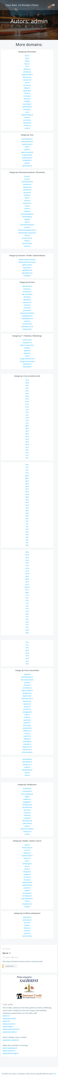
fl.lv (27, 467)
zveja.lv (27, 906)
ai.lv (27, 385)
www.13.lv (6, 1021)
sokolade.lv (27, 741)
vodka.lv (27, 767)
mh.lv (27, 555)
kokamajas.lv (27, 216)
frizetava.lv (27, 788)
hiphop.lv (27, 853)
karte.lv (27, 93)
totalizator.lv (27, 904)
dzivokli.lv (27, 192)
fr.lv (27, 470)
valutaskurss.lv (27, 326)
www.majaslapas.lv (10, 1048)
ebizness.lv (27, 302)
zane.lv (27, 128)
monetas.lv (27, 104)
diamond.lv (27, 696)
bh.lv (27, 399)
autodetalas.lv (27, 139)
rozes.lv (27, 733)
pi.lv (27, 582)
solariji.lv (27, 815)
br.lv (27, 404)
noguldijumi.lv (27, 316)
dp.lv (27, 434)
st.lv (27, 624)
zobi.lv (27, 834)
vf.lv (27, 647)
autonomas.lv (27, 144)
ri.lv (27, 603)
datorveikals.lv (27, 690)
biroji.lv (27, 176)
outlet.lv (27, 717)
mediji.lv (27, 101)
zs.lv (27, 664)
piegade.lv (27, 802)
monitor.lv (27, 709)
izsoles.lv (27, 211)
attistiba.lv (27, 72)
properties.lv (27, 238)
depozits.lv (27, 267)
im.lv (27, 513)
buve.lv (27, 179)
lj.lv (27, 540)
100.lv (27, 58)
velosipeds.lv (27, 762)
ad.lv (27, 383)
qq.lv (27, 592)
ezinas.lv (27, 305)
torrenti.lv (27, 120)
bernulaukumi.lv (27, 680)
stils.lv (27, 901)
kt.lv (27, 534)
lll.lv (27, 545)
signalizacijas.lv (27, 115)
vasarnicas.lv (27, 243)
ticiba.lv (27, 117)
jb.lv (27, 516)
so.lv (27, 622)
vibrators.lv (27, 764)
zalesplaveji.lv (27, 770)
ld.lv (27, 537)
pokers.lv (27, 888)
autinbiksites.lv (27, 677)
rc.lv (27, 595)
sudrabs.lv (27, 744)
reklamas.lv (27, 364)
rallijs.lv (27, 890)
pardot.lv (27, 722)
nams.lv (27, 227)
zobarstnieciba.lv (27, 829)
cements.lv (27, 190)
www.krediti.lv (8, 1026)
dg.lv (27, 425)
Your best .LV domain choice (22, 5)
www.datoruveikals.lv (11, 1040)
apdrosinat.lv (27, 265)
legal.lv (27, 925)
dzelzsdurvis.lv (27, 698)
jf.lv (27, 521)
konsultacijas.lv (27, 794)
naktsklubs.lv (27, 885)
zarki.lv (27, 772)
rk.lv (27, 608)
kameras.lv (27, 701)
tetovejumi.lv (27, 821)
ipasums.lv (27, 203)
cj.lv (27, 415)
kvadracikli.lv (27, 155)
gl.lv (27, 483)
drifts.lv (27, 149)
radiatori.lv (27, 731)
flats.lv (27, 198)
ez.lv (27, 452)
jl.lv (27, 526)
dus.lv (27, 82)
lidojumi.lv (27, 872)
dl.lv (27, 431)
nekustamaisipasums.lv (27, 230)
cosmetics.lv (27, 688)
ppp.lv (27, 587)
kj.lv (27, 532)
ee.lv (27, 442)
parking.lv (27, 725)
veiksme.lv (27, 123)
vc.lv (27, 645)
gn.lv (27, 486)
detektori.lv (27, 693)
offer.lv (27, 715)
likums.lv (27, 928)
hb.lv (27, 494)
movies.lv (27, 877)
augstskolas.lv (27, 74)
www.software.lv (9, 1051)
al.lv (27, 388)
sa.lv (27, 614)
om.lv (27, 573)
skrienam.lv (27, 893)
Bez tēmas (6, 949)
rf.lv (27, 598)
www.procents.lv (9, 1024)
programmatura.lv (27, 358)
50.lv (27, 66)
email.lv (27, 348)
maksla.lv (27, 874)
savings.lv (27, 275)
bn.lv (27, 401)
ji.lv (27, 524)
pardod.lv (27, 720)
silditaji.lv (27, 739)
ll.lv (27, 542)
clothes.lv (27, 685)
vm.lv (27, 653)
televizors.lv (27, 749)
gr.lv (27, 489)
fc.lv (27, 455)
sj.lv (27, 619)
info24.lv (27, 308)
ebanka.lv (27, 299)
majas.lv (27, 219)
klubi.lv (27, 869)
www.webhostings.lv (10, 1053)
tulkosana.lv (27, 823)
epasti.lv (27, 350)
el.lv (27, 450)
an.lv (27, 391)
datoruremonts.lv (27, 345)
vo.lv (27, 658)
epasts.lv (27, 353)
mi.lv (27, 557)
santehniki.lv (27, 807)
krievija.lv (27, 96)
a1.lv (27, 380)
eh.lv (27, 444)
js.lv (27, 529)
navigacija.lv (27, 712)
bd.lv (27, 396)
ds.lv (27, 436)
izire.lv (27, 206)
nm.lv (27, 568)
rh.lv (27, 600)
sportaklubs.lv (27, 898)
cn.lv (27, 417)
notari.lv (27, 930)
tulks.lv (27, 826)
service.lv (27, 810)
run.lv (27, 112)
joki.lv (27, 861)
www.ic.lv (6, 1016)
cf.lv (27, 409)
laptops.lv (27, 704)
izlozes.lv (27, 858)
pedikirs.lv (27, 799)
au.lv (27, 393)
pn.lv (27, 584)
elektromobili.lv (27, 152)
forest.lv (27, 200)
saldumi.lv (27, 736)
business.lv (27, 291)
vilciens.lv (27, 125)
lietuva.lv (27, 99)
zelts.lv (27, 775)
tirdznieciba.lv (27, 752)
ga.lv (27, 475)
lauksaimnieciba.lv (27, 313)
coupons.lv (27, 80)
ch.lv (27, 412)
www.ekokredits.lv (10, 1032)
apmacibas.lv (27, 286)
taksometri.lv (27, 166)
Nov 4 (14, 957)
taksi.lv (27, 163)
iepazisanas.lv (27, 855)
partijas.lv (27, 109)
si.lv (27, 616)
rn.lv (27, 611)
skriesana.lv (27, 896)
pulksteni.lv (27, 728)
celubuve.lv (27, 187)
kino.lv (27, 866)
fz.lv (27, 473)
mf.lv (27, 552)
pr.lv (27, 590)
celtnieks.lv (27, 184)
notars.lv (27, 933)
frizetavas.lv (27, 791)
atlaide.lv (27, 674)
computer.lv (27, 342)
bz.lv (27, 407)
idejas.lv (27, 88)
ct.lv (27, 423)
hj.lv (27, 499)
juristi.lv (27, 922)
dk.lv (27, 428)
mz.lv (27, 560)
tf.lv (27, 627)
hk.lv (27, 502)
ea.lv (27, 439)
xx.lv (27, 661)
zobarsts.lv (27, 831)
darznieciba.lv (27, 294)
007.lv (27, 56)
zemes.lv (27, 246)
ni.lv (27, 565)
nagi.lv (27, 796)
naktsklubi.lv (27, 882)
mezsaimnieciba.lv (27, 225)
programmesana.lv (27, 361)
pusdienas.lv (27, 804)
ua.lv (27, 632)
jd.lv (27, 518)
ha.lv (27, 491)
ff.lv (27, 458)
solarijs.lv (27, 818)
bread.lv (27, 682)
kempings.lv (27, 863)
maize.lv (27, 706)
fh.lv (27, 465)
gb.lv (27, 478)
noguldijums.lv (27, 318)
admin (6, 957)
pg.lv (27, 579)
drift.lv (27, 147)
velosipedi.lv (27, 759)
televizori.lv (27, 747)
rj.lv (27, 606)
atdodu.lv (27, 69)
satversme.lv (27, 936)
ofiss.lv (27, 235)
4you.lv (27, 64)
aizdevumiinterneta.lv (27, 259)
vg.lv (27, 650)
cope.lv (27, 845)
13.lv (54, 1074)
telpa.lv (27, 241)
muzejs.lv (27, 880)
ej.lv (27, 447)
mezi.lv (27, 222)
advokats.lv (27, 920)
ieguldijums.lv (27, 273)
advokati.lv (27, 917)
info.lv (27, 356)
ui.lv (27, 642)
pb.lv (27, 576)
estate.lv (27, 195)
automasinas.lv (27, 141)
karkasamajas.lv (27, 214)
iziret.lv (27, 208)
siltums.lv (27, 813)
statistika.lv (27, 367)
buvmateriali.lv (27, 181)
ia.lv (27, 508)
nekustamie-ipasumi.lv (27, 233)
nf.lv (27, 563)
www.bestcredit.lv (9, 1018)
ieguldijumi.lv (27, 270)
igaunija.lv (27, 90)
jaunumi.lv (27, 310)
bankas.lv (27, 289)
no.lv (27, 571)
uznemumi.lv (27, 324)
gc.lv (27, 481)
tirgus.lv (27, 321)
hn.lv (27, 505)
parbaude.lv (27, 107)
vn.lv (27, 655)
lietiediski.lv (27, 160)
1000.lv (27, 61)
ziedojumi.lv (27, 329)
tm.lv (27, 630)
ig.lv (27, 510)
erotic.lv (27, 850)
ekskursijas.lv (27, 847)
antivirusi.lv (27, 340)
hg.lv (27, 497)
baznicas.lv (27, 77)
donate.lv (27, 297)
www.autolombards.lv (11, 1029)
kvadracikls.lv (27, 157)
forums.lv (27, 85)
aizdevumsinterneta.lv (27, 262)
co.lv (27, 420)
